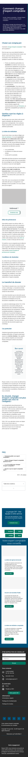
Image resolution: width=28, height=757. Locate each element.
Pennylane (21, 106)
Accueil (4, 17)
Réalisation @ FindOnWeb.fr (14, 734)
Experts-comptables (11, 17)
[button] (14, 457)
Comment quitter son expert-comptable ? (11, 456)
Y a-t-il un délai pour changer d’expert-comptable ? (11, 465)
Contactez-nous (14, 212)
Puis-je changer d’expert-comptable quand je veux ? (13, 461)
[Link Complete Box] (14, 561)
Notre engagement (14, 745)
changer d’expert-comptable (14, 47)
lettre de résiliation (7, 137)
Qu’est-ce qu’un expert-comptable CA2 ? (13, 469)
